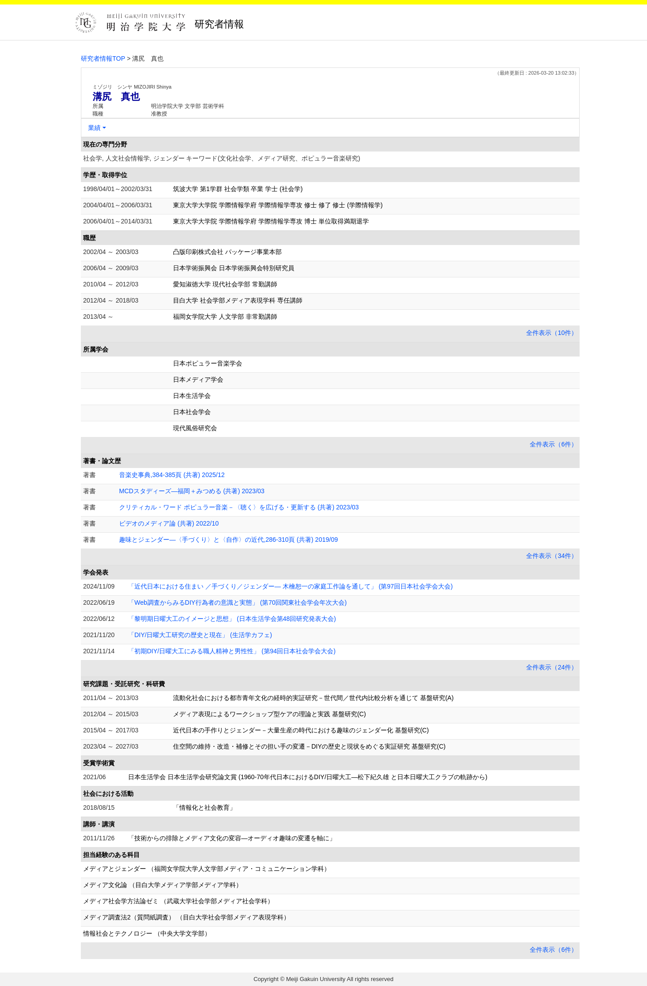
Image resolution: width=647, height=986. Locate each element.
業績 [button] (94, 127)
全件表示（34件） (551, 555)
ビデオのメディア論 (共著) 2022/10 (169, 523)
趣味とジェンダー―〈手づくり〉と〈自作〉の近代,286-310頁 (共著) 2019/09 (228, 539)
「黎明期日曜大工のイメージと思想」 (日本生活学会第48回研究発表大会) (232, 618)
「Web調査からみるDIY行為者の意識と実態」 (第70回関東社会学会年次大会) (237, 602)
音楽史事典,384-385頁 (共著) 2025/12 (172, 474)
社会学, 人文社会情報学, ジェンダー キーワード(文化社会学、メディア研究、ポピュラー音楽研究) (221, 158)
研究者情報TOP (103, 58)
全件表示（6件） (553, 444)
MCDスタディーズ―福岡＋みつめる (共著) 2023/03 (192, 491)
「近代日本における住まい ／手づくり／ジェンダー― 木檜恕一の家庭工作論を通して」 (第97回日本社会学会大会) (290, 586)
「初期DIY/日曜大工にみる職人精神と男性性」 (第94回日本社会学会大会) (232, 651)
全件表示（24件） (551, 667)
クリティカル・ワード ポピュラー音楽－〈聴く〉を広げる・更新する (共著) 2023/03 (239, 507)
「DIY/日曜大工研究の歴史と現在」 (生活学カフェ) (200, 634)
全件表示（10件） (551, 332)
